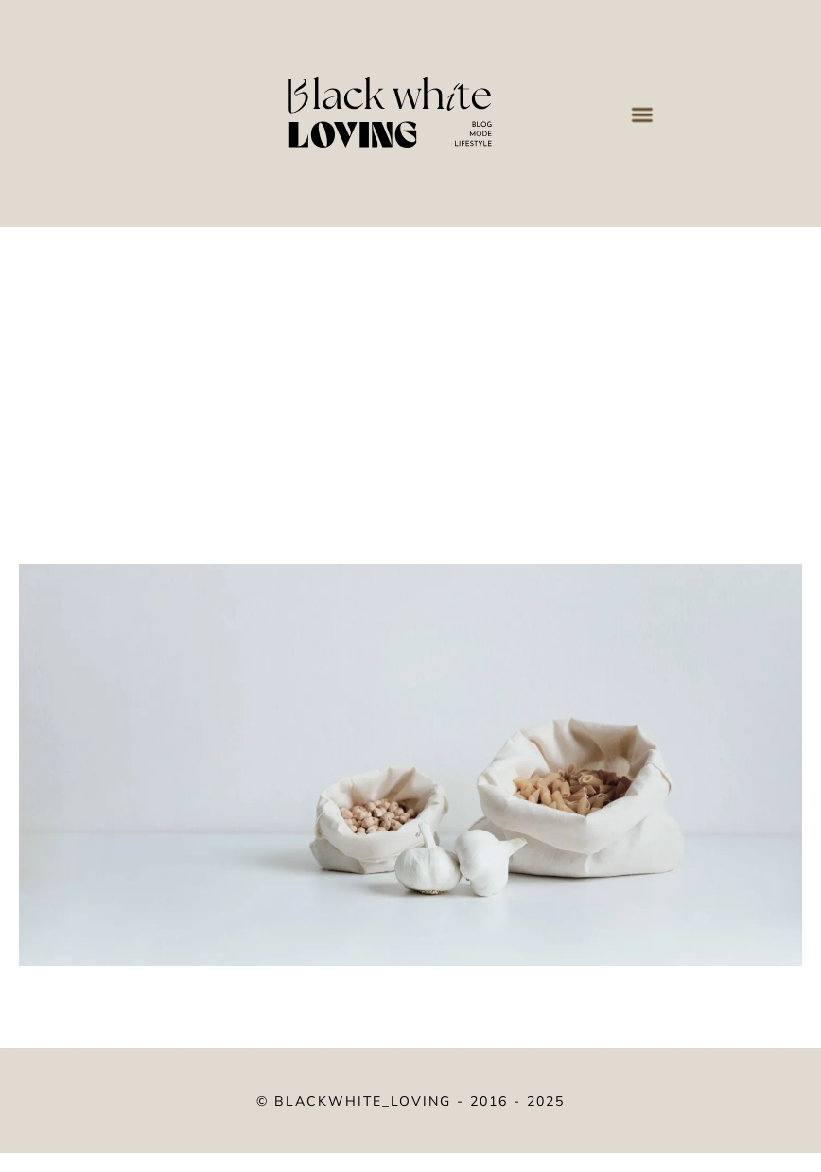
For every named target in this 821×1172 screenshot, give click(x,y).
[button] (641, 113)
